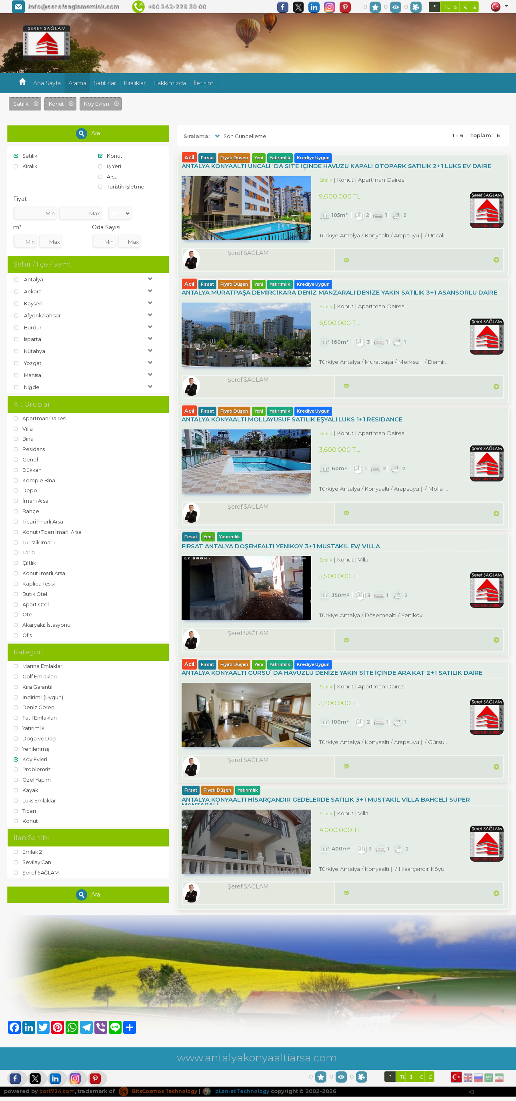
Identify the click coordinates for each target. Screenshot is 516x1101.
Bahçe (27, 509)
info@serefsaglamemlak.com (73, 6)
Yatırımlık (30, 725)
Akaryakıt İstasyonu (43, 622)
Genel (26, 458)
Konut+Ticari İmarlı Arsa (48, 530)
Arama (77, 83)
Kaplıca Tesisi (35, 581)
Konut (110, 155)
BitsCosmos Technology (160, 1095)
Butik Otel (31, 591)
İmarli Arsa (31, 499)
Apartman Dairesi (41, 417)
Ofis (23, 632)
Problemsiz (33, 765)
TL (447, 7)
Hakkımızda (169, 83)
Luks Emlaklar (36, 796)
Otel (24, 612)
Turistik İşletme (122, 186)
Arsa (108, 176)
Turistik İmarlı (35, 540)
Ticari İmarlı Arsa (39, 520)
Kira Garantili (34, 684)
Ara (88, 133)
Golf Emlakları (36, 673)
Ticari (25, 806)
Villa (23, 428)
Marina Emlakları (39, 663)
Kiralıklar (135, 83)
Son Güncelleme (240, 136)
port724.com (57, 1095)
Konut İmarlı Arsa (40, 571)
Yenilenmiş (32, 745)
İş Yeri (110, 166)
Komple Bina (35, 478)
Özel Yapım (33, 776)
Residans (30, 448)
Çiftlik (25, 561)
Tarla (24, 550)
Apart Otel (32, 601)
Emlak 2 (28, 848)
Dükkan (28, 468)
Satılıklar (105, 83)
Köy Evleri (31, 755)
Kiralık (26, 166)
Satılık (26, 155)
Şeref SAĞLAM (37, 868)
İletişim (204, 83)
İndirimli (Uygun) (39, 694)
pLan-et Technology (241, 1095)
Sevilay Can (33, 858)
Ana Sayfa (47, 83)
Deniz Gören (34, 704)
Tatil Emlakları (36, 714)
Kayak (26, 786)
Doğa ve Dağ (35, 735)
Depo (26, 489)
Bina (24, 438)
